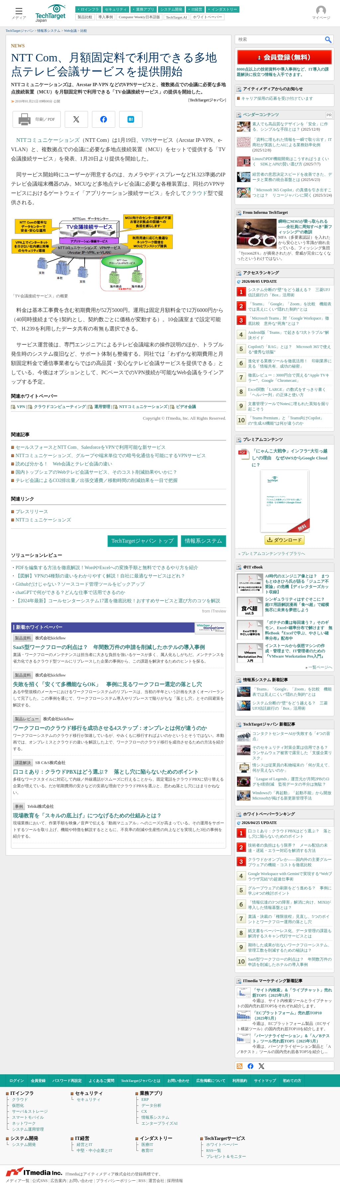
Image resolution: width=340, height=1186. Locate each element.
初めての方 (292, 1081)
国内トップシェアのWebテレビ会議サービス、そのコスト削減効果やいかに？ (96, 472)
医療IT (147, 1144)
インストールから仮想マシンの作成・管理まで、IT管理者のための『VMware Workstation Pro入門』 (295, 651)
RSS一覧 (213, 1150)
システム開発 (24, 1144)
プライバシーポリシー (116, 1180)
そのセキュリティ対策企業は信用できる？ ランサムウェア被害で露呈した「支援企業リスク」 (292, 752)
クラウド (197, 193)
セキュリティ (89, 1099)
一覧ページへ (320, 667)
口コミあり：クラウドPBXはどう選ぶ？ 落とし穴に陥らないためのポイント (106, 772)
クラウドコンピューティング (60, 406)
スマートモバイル (28, 1117)
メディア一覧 (18, 1180)
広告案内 (58, 1180)
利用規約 (239, 1081)
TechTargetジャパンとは (141, 1081)
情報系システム (203, 541)
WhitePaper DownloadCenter (210, 628)
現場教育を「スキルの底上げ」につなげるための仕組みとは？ (87, 815)
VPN (146, 140)
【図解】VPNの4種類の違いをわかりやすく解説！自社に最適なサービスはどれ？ (100, 575)
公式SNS (39, 1180)
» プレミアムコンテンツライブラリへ (271, 553)
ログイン (16, 1081)
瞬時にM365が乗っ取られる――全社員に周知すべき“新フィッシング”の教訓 (305, 226)
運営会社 (156, 1180)
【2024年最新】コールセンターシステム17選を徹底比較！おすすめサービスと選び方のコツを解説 (118, 600)
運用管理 (102, 406)
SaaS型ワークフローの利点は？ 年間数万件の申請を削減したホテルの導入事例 (109, 647)
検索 (329, 39)
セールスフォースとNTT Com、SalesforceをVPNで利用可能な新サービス (91, 447)
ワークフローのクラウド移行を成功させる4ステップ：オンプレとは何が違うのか (110, 728)
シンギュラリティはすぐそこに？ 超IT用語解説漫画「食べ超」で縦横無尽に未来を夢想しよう (297, 604)
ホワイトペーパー (222, 1144)
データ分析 (151, 1105)
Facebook (250, 1066)
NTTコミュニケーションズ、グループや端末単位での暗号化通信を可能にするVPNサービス (111, 455)
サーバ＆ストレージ (30, 1111)
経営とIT (84, 1144)
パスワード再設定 (67, 1081)
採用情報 (175, 1180)
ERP (145, 1099)
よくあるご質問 (101, 1081)
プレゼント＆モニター (226, 1156)
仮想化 (18, 1105)
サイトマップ (265, 1081)
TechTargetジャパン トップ (143, 541)
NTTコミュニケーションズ (48, 140)
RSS (239, 1066)
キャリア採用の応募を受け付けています (277, 98)
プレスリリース (32, 511)
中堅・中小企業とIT (94, 1150)
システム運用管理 (28, 1129)
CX (144, 1111)
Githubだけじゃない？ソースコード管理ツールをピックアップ (80, 584)
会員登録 (38, 1081)
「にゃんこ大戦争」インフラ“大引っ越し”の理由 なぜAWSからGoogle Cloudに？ (289, 457)
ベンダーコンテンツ (261, 114)
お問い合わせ (178, 1081)
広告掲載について (210, 1081)
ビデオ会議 (186, 406)
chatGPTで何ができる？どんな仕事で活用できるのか (70, 592)
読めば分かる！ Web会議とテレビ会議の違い (64, 463)
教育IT (147, 1150)
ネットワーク (24, 1123)
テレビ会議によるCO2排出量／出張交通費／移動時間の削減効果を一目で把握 (97, 480)
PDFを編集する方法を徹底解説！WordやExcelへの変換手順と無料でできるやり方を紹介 (107, 567)
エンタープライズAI (159, 1123)
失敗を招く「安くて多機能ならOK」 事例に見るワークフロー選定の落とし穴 (107, 684)
